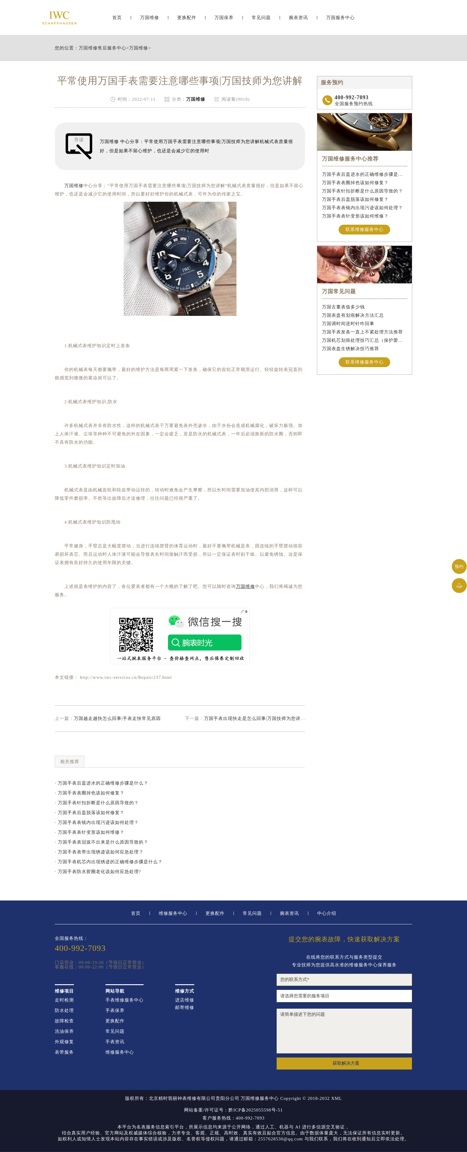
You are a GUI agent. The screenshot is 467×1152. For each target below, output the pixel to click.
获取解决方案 (346, 1063)
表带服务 (64, 1052)
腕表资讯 (298, 20)
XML (336, 1098)
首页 (117, 20)
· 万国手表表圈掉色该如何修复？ (89, 793)
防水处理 (64, 1010)
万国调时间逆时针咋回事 (348, 323)
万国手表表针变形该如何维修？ (355, 216)
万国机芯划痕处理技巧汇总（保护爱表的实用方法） (364, 340)
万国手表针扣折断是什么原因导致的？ (362, 191)
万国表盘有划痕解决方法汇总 (353, 315)
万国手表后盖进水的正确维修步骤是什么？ (364, 174)
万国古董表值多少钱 (343, 307)
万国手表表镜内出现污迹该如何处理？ (362, 207)
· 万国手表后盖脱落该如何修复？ (89, 812)
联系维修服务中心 (364, 229)
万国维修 (149, 20)
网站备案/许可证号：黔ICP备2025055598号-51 (233, 1110)
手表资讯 (114, 1042)
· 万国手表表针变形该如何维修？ (89, 832)
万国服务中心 (340, 20)
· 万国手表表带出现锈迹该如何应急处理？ (99, 852)
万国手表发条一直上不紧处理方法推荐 (362, 332)
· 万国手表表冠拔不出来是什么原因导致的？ (101, 842)
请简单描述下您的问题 (344, 1031)
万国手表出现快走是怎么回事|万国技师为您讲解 (254, 718)
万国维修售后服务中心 (102, 48)
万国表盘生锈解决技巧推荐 (350, 348)
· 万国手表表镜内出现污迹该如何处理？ (97, 822)
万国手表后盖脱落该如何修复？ (355, 199)
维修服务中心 (173, 913)
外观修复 (64, 1042)
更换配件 (186, 20)
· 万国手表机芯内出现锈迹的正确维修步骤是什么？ (109, 861)
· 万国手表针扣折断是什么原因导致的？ (97, 802)
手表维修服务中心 (124, 1000)
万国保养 (224, 20)
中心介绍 (326, 913)
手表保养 (114, 1010)
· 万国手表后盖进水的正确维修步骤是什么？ (101, 783)
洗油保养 (64, 1031)
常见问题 (261, 20)
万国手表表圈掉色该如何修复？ (355, 182)
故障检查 (64, 1021)
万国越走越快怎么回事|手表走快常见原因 (117, 718)
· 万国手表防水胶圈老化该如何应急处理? (98, 871)
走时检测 (64, 1000)
